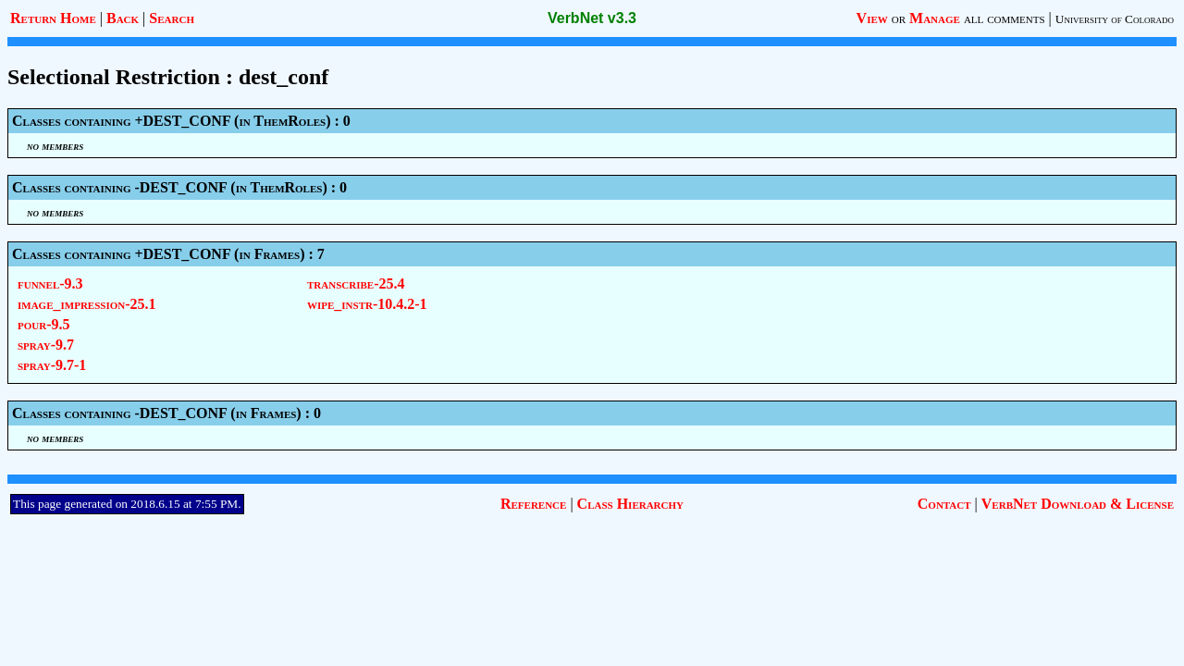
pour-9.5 (44, 324)
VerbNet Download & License (1077, 504)
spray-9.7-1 (52, 365)
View (872, 18)
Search (171, 18)
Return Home (53, 18)
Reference (533, 504)
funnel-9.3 (50, 283)
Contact (944, 504)
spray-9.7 (46, 344)
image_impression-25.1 (87, 304)
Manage (934, 18)
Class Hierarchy (630, 504)
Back (122, 18)
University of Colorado (1114, 19)
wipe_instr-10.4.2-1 (367, 304)
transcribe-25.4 (355, 283)
